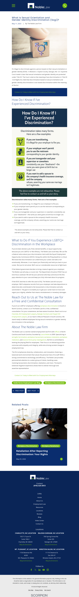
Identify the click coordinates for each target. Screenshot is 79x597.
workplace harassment (36, 337)
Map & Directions (25, 545)
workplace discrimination (49, 306)
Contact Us (39, 524)
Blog (39, 517)
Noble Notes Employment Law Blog (26, 383)
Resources (39, 507)
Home (39, 497)
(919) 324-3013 (40, 486)
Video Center (39, 521)
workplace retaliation (51, 337)
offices (57, 332)
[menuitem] (30, 590)
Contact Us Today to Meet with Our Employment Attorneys (35, 92)
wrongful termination (19, 337)
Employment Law (39, 504)
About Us (39, 501)
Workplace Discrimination (54, 383)
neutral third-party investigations (34, 340)
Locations (39, 511)
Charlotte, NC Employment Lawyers (24, 314)
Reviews (39, 514)
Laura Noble (45, 334)
